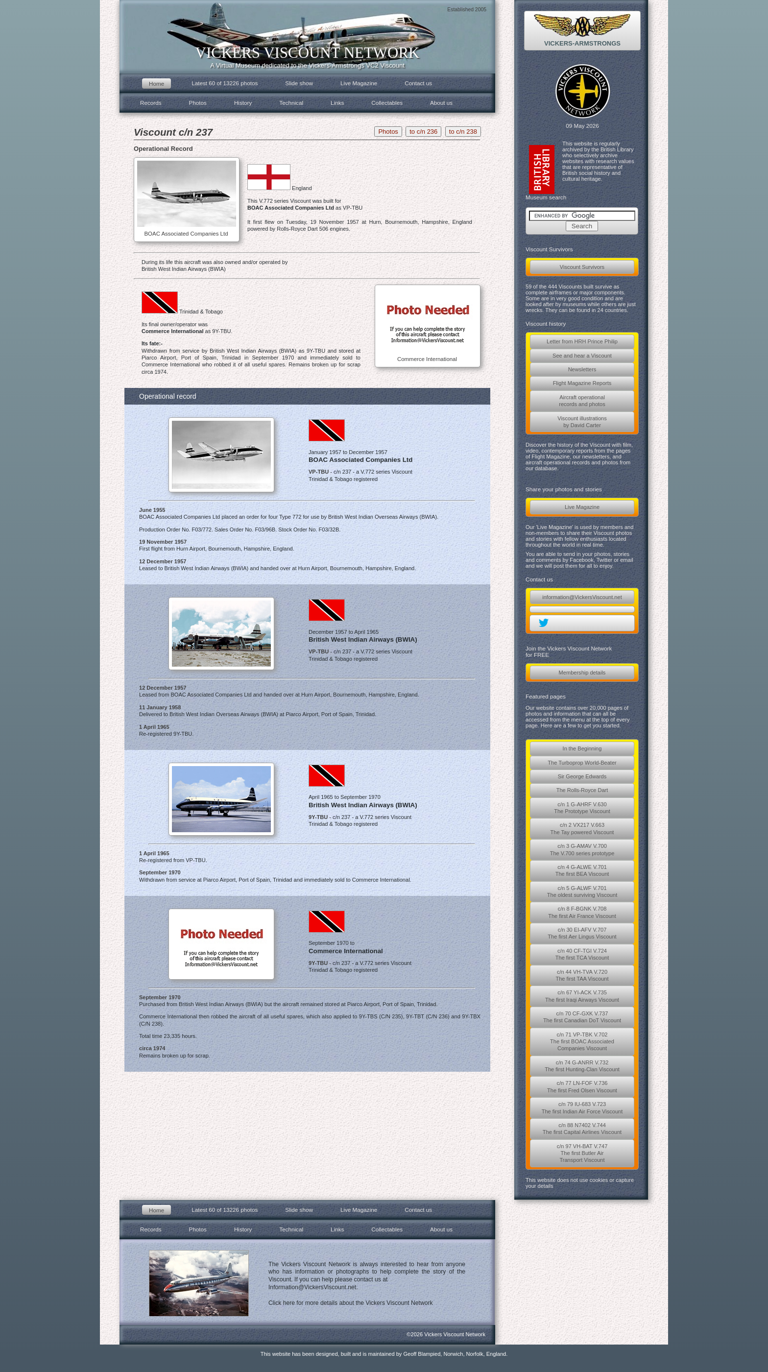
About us (441, 102)
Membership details (582, 672)
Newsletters (582, 369)
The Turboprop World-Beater (582, 763)
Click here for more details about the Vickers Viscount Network (350, 1303)
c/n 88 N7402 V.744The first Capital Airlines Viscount (582, 1128)
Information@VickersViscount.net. (313, 1287)
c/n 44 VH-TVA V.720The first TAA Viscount (581, 975)
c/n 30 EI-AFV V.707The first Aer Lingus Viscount (582, 933)
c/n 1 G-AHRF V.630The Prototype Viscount (582, 807)
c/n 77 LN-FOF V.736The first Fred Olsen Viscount (582, 1086)
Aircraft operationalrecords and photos (582, 400)
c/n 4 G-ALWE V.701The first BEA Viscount (582, 870)
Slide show (299, 83)
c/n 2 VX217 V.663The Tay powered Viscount (582, 828)
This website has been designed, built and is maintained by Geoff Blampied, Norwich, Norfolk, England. (384, 1354)
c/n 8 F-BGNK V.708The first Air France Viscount (582, 912)
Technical (291, 102)
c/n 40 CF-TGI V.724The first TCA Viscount (582, 954)
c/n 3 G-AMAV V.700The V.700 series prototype (582, 849)
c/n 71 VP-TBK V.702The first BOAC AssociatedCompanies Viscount (582, 1042)
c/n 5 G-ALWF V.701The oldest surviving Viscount (582, 891)
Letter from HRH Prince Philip (582, 341)
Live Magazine (582, 507)
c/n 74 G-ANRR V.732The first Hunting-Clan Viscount (582, 1065)
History (243, 102)
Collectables (387, 102)
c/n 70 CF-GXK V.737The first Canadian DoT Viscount (582, 1017)
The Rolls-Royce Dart (582, 790)
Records (151, 102)
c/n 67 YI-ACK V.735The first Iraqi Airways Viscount (582, 995)
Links (337, 102)
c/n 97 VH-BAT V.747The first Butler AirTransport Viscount (582, 1153)
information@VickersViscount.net (582, 597)
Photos (198, 102)
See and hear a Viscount (582, 356)
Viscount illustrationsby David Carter (582, 421)
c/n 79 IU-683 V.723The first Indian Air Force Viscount (582, 1107)
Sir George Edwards (582, 776)
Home (156, 83)
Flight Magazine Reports (582, 383)
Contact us (418, 83)
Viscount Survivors (582, 267)
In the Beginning (582, 748)
